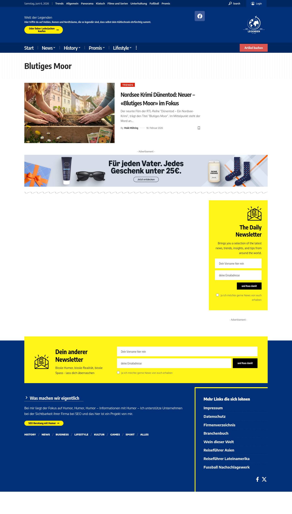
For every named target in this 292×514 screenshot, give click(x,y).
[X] (264, 480)
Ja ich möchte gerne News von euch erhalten (147, 374)
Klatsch (100, 3)
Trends (59, 3)
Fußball (154, 3)
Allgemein (72, 3)
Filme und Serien (117, 3)
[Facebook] (257, 480)
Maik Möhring (131, 137)
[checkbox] (217, 296)
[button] (234, 3)
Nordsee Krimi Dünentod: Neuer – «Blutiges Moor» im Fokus (160, 102)
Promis (166, 3)
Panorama (87, 3)
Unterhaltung (139, 3)
